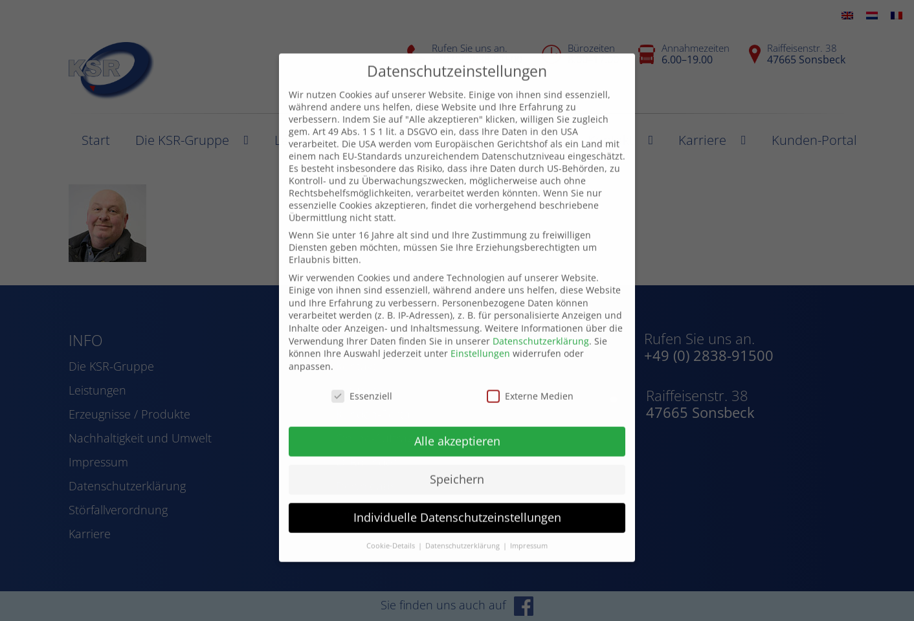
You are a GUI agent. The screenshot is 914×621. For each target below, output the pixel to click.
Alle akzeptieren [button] (457, 421)
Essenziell (361, 375)
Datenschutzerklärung (541, 320)
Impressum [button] (529, 525)
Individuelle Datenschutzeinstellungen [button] (457, 497)
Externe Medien (530, 375)
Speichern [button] (457, 459)
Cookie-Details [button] (391, 525)
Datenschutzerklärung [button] (463, 525)
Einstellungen (480, 333)
